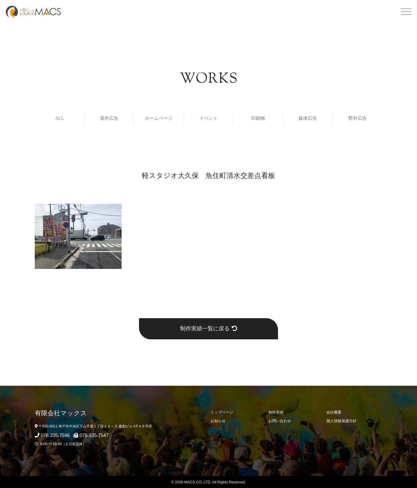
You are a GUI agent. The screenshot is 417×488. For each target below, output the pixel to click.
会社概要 (333, 412)
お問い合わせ (279, 421)
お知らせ (218, 421)
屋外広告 (109, 119)
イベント (208, 119)
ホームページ (159, 119)
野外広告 (357, 119)
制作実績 (276, 412)
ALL (59, 119)
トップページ (222, 412)
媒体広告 (308, 119)
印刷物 (258, 119)
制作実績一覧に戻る (208, 328)
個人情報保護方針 (341, 421)
